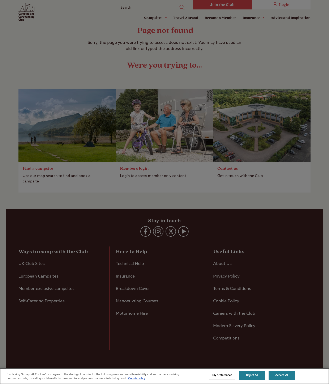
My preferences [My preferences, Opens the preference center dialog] (222, 375)
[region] (164, 376)
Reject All (252, 375)
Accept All (281, 375)
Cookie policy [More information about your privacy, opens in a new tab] (136, 378)
